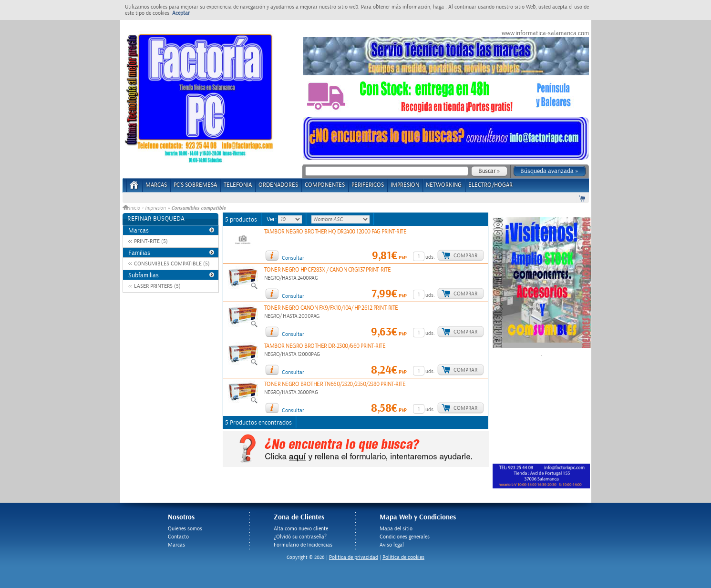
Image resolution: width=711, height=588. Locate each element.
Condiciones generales (405, 537)
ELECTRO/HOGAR (490, 185)
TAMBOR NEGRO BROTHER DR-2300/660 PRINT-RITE (325, 346)
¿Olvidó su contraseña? (300, 537)
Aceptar (181, 13)
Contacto (178, 537)
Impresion (155, 208)
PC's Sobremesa (195, 185)
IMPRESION (405, 185)
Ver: (272, 219)
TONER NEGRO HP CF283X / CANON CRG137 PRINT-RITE (327, 270)
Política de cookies (403, 557)
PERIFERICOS (367, 185)
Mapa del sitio (396, 529)
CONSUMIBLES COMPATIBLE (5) (172, 264)
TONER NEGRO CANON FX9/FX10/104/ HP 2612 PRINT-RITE (331, 308)
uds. (430, 257)
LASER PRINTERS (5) (157, 286)
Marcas (156, 185)
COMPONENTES (325, 185)
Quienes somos (185, 529)
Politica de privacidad (353, 557)
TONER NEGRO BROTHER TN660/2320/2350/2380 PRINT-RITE (335, 384)
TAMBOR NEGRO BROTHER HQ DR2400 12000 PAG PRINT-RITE (335, 231)
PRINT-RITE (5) (151, 241)
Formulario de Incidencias (303, 545)
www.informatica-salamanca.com (545, 33)
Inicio (132, 208)
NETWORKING (444, 185)
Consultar (293, 258)
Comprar (465, 256)
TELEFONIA (238, 185)
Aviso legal (392, 545)
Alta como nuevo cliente (301, 529)
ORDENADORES (278, 185)
